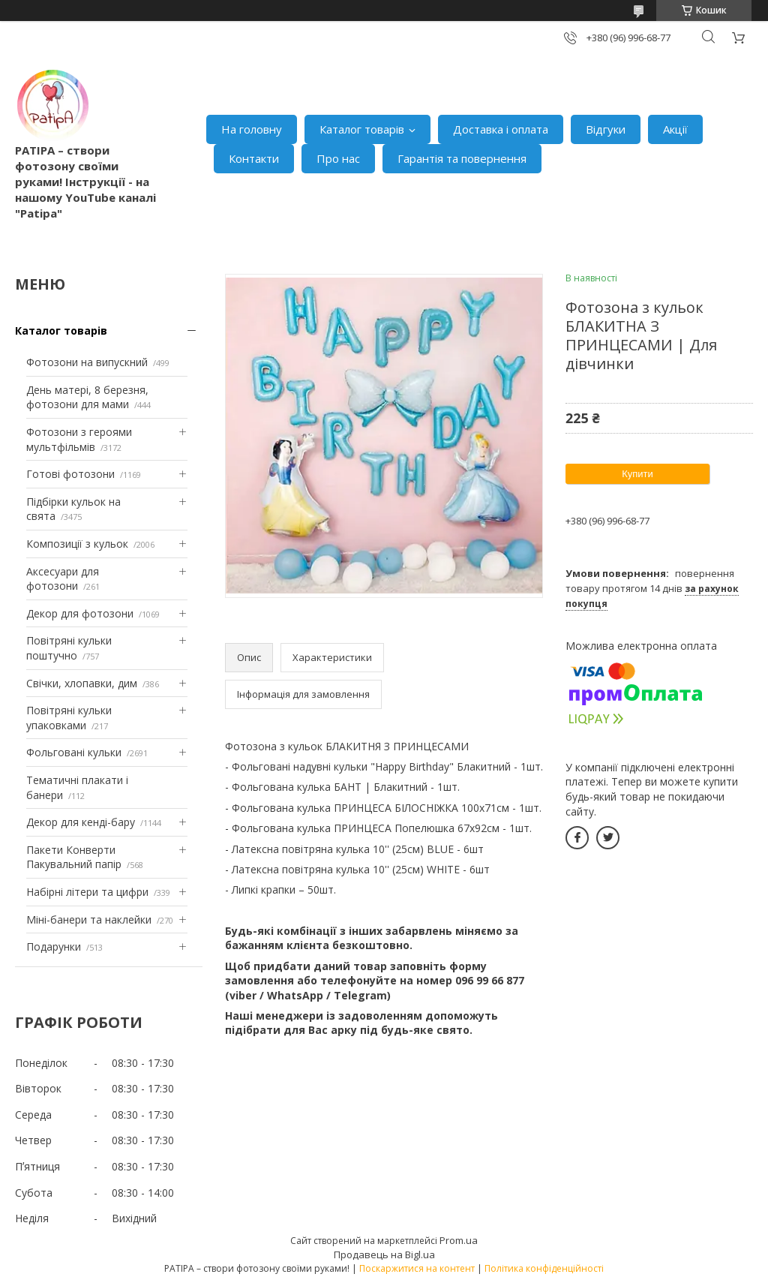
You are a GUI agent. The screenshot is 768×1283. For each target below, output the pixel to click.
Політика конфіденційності (544, 1268)
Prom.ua (459, 1240)
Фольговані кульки (74, 752)
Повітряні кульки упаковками (69, 717)
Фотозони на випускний (87, 362)
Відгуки (606, 129)
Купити (637, 473)
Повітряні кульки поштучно (69, 648)
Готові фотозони (70, 474)
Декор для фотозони (80, 613)
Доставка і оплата (500, 129)
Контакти (254, 158)
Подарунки (53, 946)
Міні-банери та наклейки (89, 919)
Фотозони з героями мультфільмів (79, 439)
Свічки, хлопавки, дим (81, 683)
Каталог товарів (362, 129)
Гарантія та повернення (462, 158)
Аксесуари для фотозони (62, 578)
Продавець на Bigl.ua (384, 1254)
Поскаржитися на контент (417, 1268)
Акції (675, 129)
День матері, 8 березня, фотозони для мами (87, 397)
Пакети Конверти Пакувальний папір (74, 857)
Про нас (338, 158)
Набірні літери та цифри (87, 892)
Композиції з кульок (77, 543)
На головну (251, 129)
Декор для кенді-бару (80, 822)
